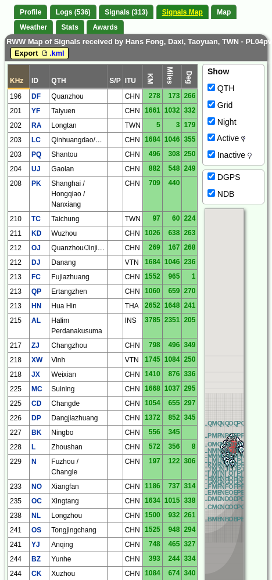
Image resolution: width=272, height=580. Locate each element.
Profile (30, 12)
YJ (35, 545)
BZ (36, 559)
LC (36, 140)
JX (35, 374)
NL (36, 515)
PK (36, 183)
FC (36, 277)
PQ (36, 154)
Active (226, 138)
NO (36, 486)
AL (36, 320)
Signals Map (182, 12)
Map (224, 12)
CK (36, 574)
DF (36, 96)
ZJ (35, 345)
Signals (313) (126, 12)
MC (36, 389)
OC (36, 501)
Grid (219, 105)
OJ (36, 248)
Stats (70, 27)
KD (36, 233)
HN (36, 306)
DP (36, 418)
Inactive (229, 155)
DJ (35, 262)
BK (36, 432)
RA (36, 125)
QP (36, 291)
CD (36, 403)
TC (36, 219)
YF (35, 111)
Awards (104, 27)
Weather (33, 27)
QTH (220, 88)
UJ (35, 169)
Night (222, 122)
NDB (220, 194)
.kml (52, 53)
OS (36, 530)
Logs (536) (73, 12)
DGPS (224, 177)
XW (36, 360)
